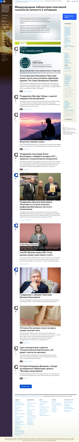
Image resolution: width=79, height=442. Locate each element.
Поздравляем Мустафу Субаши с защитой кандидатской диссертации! (38, 97)
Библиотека (54, 401)
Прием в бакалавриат (31, 406)
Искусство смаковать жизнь (32, 141)
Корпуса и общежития (19, 410)
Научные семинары (6, 24)
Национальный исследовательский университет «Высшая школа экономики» (28, 396)
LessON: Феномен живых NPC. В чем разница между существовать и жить (36, 253)
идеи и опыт (26, 378)
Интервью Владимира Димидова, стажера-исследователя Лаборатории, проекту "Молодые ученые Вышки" (39, 368)
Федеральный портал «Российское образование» (69, 408)
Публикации (4, 41)
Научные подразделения (44, 401)
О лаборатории (5, 15)
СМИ (21, 263)
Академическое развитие (44, 410)
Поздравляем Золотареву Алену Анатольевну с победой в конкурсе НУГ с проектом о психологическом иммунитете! (38, 156)
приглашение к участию (28, 361)
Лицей (28, 401)
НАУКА (41, 399)
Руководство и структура (19, 403)
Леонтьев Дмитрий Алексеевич (5, 54)
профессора (28, 220)
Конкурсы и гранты (43, 412)
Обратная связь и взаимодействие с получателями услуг (30, 423)
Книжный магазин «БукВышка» (57, 404)
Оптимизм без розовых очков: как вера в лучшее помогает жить (38, 329)
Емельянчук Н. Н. (67, 67)
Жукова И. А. (66, 85)
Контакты (4, 46)
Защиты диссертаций (43, 409)
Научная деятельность (5, 21)
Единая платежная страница (20, 433)
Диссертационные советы (44, 407)
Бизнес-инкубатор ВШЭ (31, 417)
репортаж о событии (28, 91)
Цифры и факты (17, 401)
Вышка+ (28, 408)
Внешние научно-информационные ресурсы (44, 415)
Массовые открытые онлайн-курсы (68, 411)
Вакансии (3, 44)
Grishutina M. (66, 110)
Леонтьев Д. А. (67, 46)
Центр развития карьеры (31, 415)
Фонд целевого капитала (19, 416)
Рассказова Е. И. (67, 45)
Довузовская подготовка (31, 403)
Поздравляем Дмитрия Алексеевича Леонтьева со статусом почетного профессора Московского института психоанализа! (36, 205)
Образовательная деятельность (5, 33)
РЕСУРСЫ (54, 399)
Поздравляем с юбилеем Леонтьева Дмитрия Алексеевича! (36, 295)
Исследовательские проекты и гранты (6, 27)
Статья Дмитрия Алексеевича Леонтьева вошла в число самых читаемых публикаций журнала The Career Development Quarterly (39, 78)
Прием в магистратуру (31, 409)
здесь (69, 438)
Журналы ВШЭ (54, 409)
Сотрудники (4, 18)
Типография (54, 406)
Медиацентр (54, 408)
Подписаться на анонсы (68, 16)
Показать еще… (25, 386)
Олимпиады (29, 404)
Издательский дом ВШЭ (56, 403)
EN (69, 1)
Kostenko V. (72, 110)
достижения (26, 169)
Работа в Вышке (17, 434)
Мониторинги (42, 406)
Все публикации (69, 119)
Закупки (16, 412)
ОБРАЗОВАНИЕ (30, 399)
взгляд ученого (26, 149)
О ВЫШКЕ (17, 399)
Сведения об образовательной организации (18, 427)
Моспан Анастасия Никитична (5, 60)
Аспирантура (29, 411)
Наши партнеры (5, 30)
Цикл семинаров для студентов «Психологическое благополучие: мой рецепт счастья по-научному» (36, 350)
